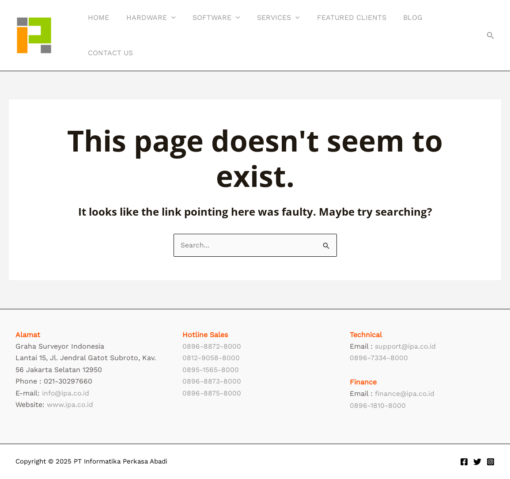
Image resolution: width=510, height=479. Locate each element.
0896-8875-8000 (211, 393)
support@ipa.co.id (406, 346)
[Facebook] (464, 462)
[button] (491, 35)
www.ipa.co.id (70, 404)
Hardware (146, 17)
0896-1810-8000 (378, 405)
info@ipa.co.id (66, 393)
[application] (166, 17)
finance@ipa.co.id (405, 393)
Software (209, 17)
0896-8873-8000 (211, 381)
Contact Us (109, 53)
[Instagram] (491, 462)
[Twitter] (477, 462)
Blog (397, 17)
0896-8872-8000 (211, 346)
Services (268, 17)
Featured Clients (338, 17)
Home (97, 17)
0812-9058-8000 (211, 358)
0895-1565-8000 (210, 369)
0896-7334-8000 (379, 358)
